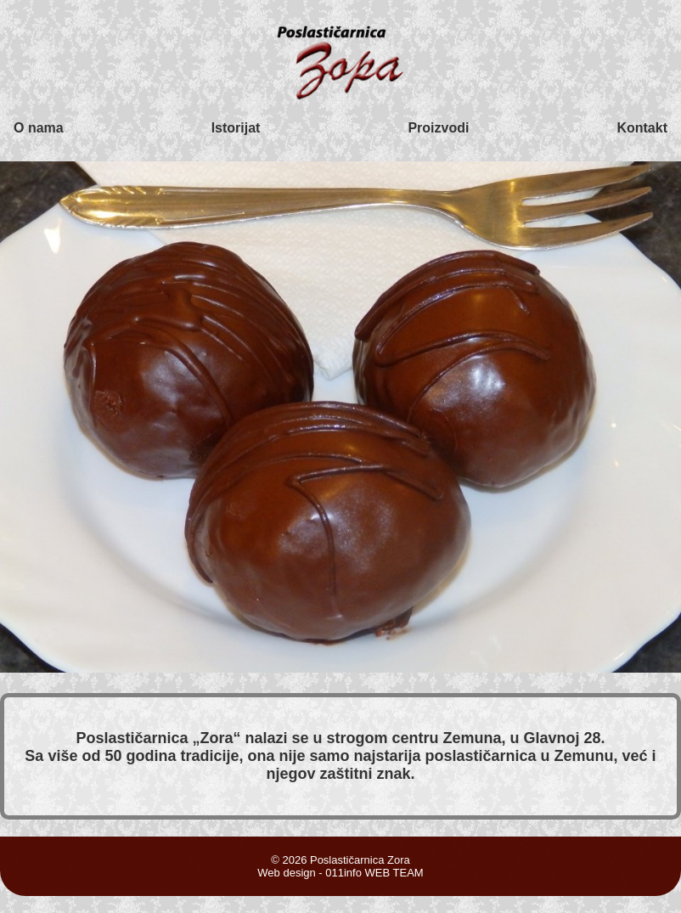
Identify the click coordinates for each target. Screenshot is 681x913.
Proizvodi (438, 128)
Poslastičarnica (134, 738)
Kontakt (641, 128)
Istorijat (236, 128)
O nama (39, 128)
